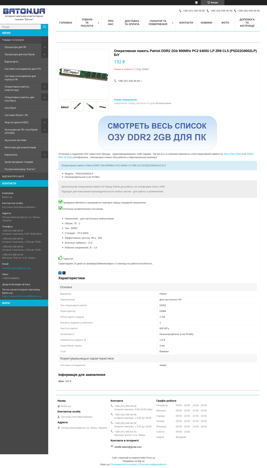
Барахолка (11, 154)
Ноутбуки (10, 107)
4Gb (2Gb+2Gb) (232, 154)
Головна (65, 22)
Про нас (110, 23)
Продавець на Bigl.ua (133, 461)
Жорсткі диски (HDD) (16, 122)
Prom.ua (151, 457)
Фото (225, 22)
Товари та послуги (13, 39)
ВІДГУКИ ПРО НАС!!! (13, 176)
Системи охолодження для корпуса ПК (20, 77)
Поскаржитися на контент (124, 464)
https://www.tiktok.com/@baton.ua (21, 296)
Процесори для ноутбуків (20, 54)
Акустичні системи (15, 140)
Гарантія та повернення (158, 23)
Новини (206, 22)
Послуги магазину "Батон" (20, 169)
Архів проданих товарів (19, 161)
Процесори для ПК (15, 47)
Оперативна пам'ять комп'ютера (17, 88)
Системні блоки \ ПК (16, 115)
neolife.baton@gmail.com (16, 268)
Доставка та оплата (132, 23)
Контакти (186, 22)
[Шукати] (44, 27)
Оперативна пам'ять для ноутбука (19, 98)
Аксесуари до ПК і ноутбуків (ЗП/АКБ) (21, 131)
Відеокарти (11, 61)
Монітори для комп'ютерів (20, 147)
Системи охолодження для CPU (23, 68)
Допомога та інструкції (247, 22)
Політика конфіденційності (153, 464)
